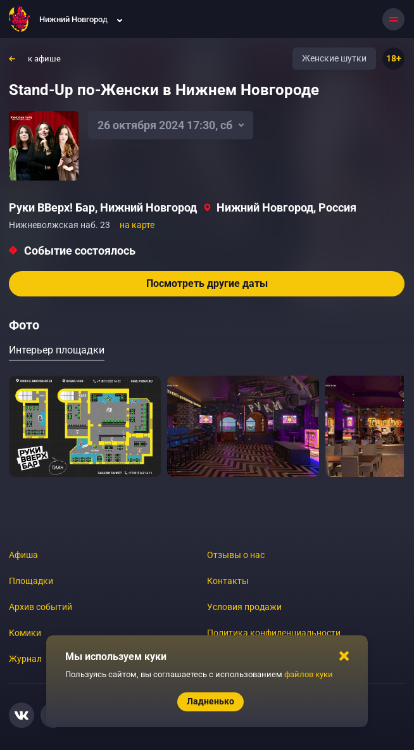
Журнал (25, 659)
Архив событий (40, 607)
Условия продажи (244, 607)
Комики (25, 633)
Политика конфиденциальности (274, 633)
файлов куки (308, 674)
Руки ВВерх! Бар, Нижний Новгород (103, 207)
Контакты (228, 581)
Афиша (23, 555)
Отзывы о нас (236, 555)
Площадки (31, 581)
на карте (137, 225)
